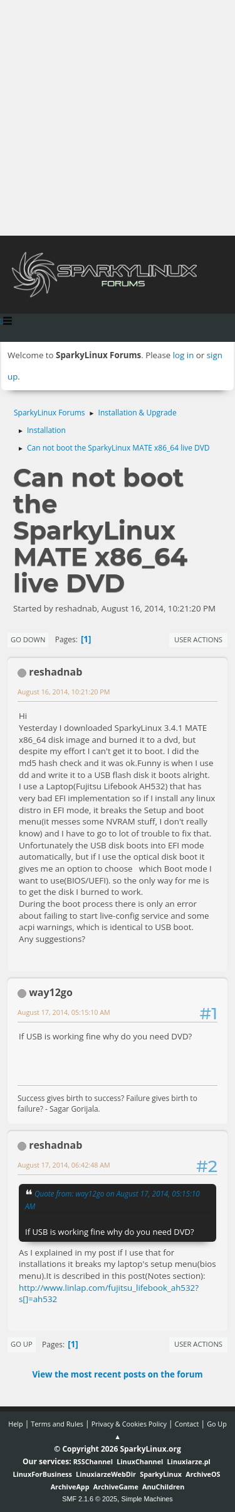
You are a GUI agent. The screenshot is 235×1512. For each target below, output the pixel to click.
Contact (187, 1423)
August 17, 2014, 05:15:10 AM (64, 1012)
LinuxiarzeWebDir (106, 1474)
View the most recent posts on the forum (117, 1374)
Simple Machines (147, 1499)
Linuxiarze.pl (189, 1461)
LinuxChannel (140, 1461)
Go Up (22, 1344)
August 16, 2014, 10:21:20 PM (64, 691)
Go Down (28, 639)
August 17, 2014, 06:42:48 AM (64, 1165)
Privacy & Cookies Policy (129, 1423)
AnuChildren (163, 1486)
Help (15, 1423)
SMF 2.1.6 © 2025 (89, 1499)
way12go (51, 992)
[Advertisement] (117, 118)
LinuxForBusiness (42, 1474)
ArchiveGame (115, 1486)
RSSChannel (93, 1461)
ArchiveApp (70, 1486)
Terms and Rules (57, 1423)
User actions (198, 639)
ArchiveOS (202, 1474)
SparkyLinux (161, 1474)
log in (183, 355)
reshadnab (55, 672)
